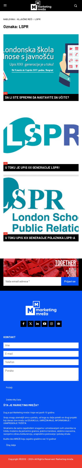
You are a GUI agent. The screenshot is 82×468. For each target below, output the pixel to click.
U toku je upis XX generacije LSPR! (32, 167)
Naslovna (9, 19)
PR (5, 93)
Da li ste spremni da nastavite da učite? (37, 97)
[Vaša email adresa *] (32, 281)
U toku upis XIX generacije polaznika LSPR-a (40, 238)
